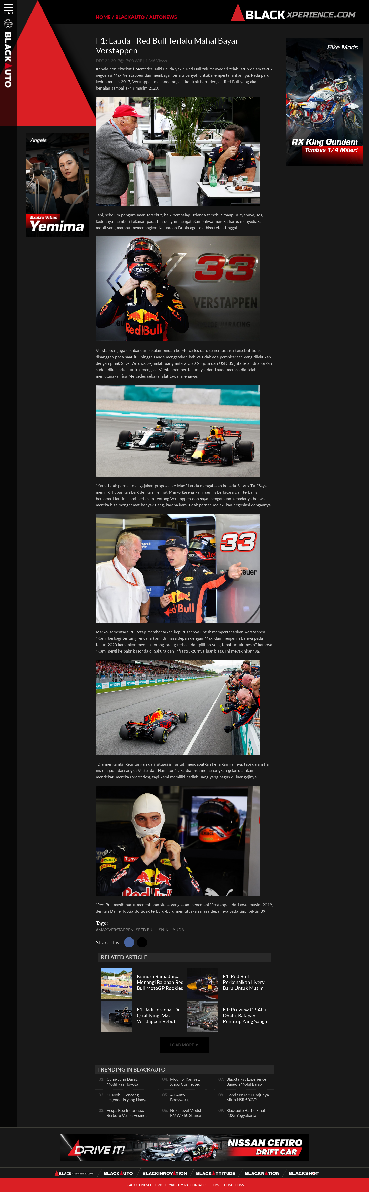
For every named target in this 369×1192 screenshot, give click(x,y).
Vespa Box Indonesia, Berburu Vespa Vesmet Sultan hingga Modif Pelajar (127, 1117)
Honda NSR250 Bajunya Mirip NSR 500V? (247, 1097)
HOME (103, 17)
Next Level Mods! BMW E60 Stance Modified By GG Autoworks (185, 1117)
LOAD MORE (184, 1044)
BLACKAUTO (130, 17)
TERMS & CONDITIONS (227, 1185)
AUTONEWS (163, 17)
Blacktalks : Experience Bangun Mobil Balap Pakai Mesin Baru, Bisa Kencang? (246, 1086)
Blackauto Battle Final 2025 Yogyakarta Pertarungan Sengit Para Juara (247, 1117)
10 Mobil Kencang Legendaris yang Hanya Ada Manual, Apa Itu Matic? (127, 1102)
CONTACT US (199, 1185)
